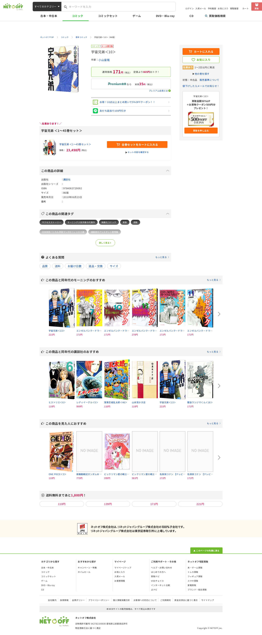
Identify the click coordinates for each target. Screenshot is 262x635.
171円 (154, 504)
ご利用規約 (165, 600)
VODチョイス (157, 580)
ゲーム (137, 16)
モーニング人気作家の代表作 (81, 222)
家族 (125, 222)
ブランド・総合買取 (197, 589)
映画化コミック (109, 222)
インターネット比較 (160, 585)
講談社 (66, 179)
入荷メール (200, 8)
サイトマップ (207, 600)
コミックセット (108, 16)
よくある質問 (107, 257)
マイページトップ (122, 567)
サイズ (114, 266)
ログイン (189, 8)
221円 (200, 504)
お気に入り (223, 8)
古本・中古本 (48, 16)
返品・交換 (96, 266)
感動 (135, 222)
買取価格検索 (215, 16)
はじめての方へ (158, 571)
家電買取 (192, 585)
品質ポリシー (78, 600)
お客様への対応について (145, 600)
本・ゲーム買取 (195, 567)
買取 (257, 8)
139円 (108, 504)
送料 (58, 266)
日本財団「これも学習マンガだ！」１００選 (63, 231)
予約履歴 (212, 8)
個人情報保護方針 (121, 600)
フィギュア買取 (195, 576)
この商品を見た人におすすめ (133, 423)
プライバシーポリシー (98, 600)
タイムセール (84, 571)
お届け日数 (75, 266)
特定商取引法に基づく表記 (88, 628)
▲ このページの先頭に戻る (206, 550)
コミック (77, 16)
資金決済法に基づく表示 (186, 600)
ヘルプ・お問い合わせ (161, 567)
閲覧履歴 (234, 8)
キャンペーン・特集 (87, 567)
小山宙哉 (104, 60)
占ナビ (154, 589)
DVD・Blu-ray (165, 16)
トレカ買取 (193, 571)
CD (191, 16)
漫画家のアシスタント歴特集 (104, 231)
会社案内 (52, 600)
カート (245, 8)
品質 (45, 266)
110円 (62, 504)
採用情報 (64, 600)
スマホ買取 (193, 580)
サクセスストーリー (51, 222)
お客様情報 (119, 580)
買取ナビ (155, 576)
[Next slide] (219, 314)
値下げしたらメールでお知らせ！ (201, 86)
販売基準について (209, 79)
